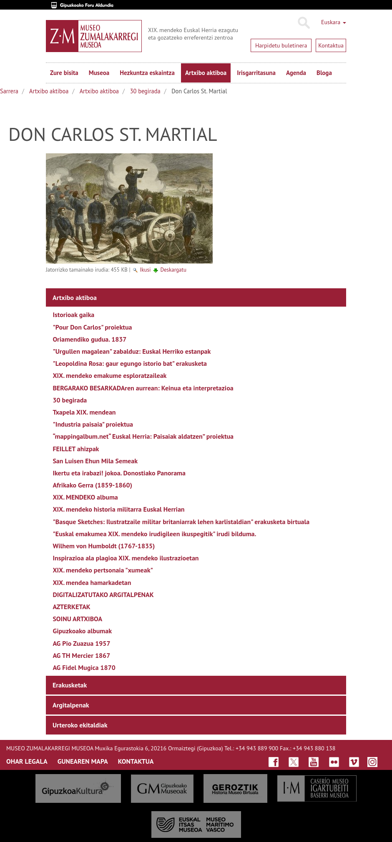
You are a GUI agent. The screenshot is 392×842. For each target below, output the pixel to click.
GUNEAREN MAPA (83, 761)
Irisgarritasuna (256, 73)
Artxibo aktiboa (205, 73)
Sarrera (9, 91)
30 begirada (145, 91)
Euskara (333, 22)
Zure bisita (64, 73)
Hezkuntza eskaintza (147, 73)
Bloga (324, 73)
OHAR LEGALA (27, 761)
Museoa (99, 73)
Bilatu (303, 23)
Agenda (296, 73)
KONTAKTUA (136, 761)
